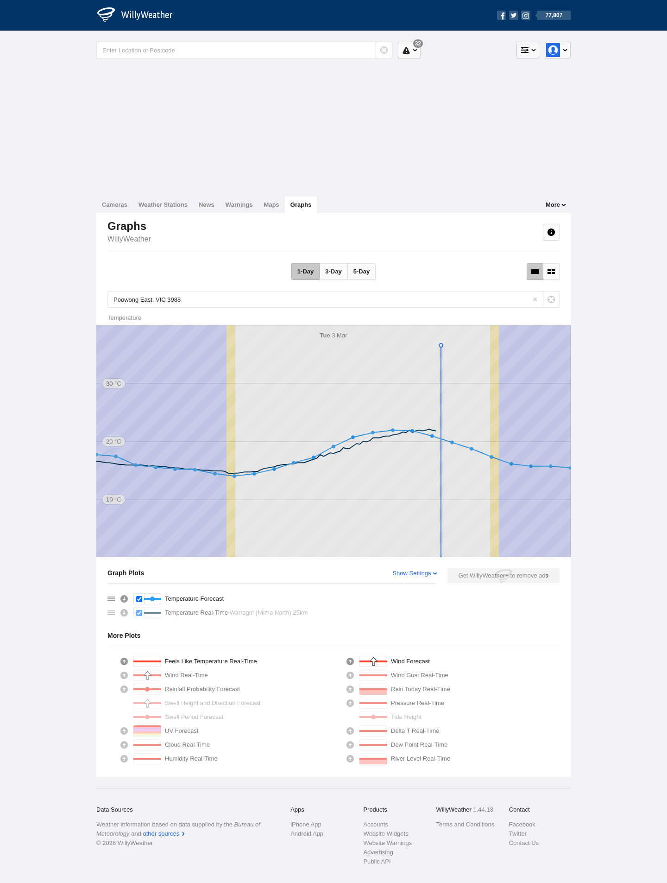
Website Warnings (387, 842)
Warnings (239, 204)
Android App (306, 833)
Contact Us (524, 842)
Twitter (518, 833)
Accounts (375, 824)
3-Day (333, 271)
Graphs (301, 204)
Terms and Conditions (465, 824)
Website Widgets (385, 833)
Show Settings (411, 573)
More (553, 204)
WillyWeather (129, 239)
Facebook (522, 824)
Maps (271, 204)
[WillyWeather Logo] (139, 15)
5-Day (361, 271)
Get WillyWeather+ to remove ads (503, 575)
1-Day (305, 271)
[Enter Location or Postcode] (244, 50)
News (206, 204)
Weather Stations (163, 204)
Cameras (114, 204)
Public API (376, 861)
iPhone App (305, 824)
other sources (161, 833)
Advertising (378, 852)
